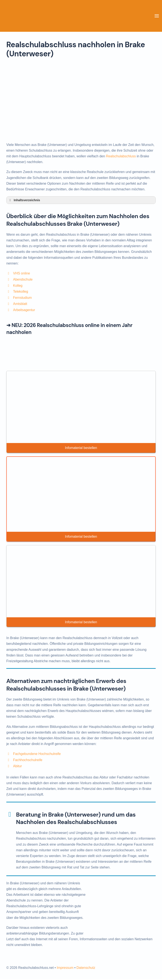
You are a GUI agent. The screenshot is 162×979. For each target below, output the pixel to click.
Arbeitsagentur (24, 310)
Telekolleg (20, 291)
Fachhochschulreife (27, 760)
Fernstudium (22, 297)
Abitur (17, 766)
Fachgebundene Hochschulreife (37, 754)
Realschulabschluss (121, 156)
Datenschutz (85, 967)
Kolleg (17, 285)
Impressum (65, 967)
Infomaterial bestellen (81, 448)
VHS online (21, 273)
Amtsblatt (20, 304)
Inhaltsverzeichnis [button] (24, 200)
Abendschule (23, 279)
